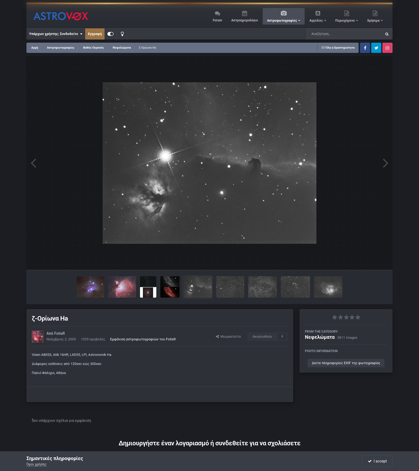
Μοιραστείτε (228, 336)
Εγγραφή (95, 34)
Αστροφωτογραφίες (282, 20)
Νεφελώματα (320, 337)
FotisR (59, 333)
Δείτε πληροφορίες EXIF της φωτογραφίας (346, 363)
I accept (377, 461)
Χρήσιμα (373, 20)
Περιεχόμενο (345, 20)
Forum (217, 20)
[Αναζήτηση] (333, 34)
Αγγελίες (316, 20)
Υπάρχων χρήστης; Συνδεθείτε (55, 34)
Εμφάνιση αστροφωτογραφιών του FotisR (143, 339)
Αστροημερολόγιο (244, 20)
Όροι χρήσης (36, 464)
